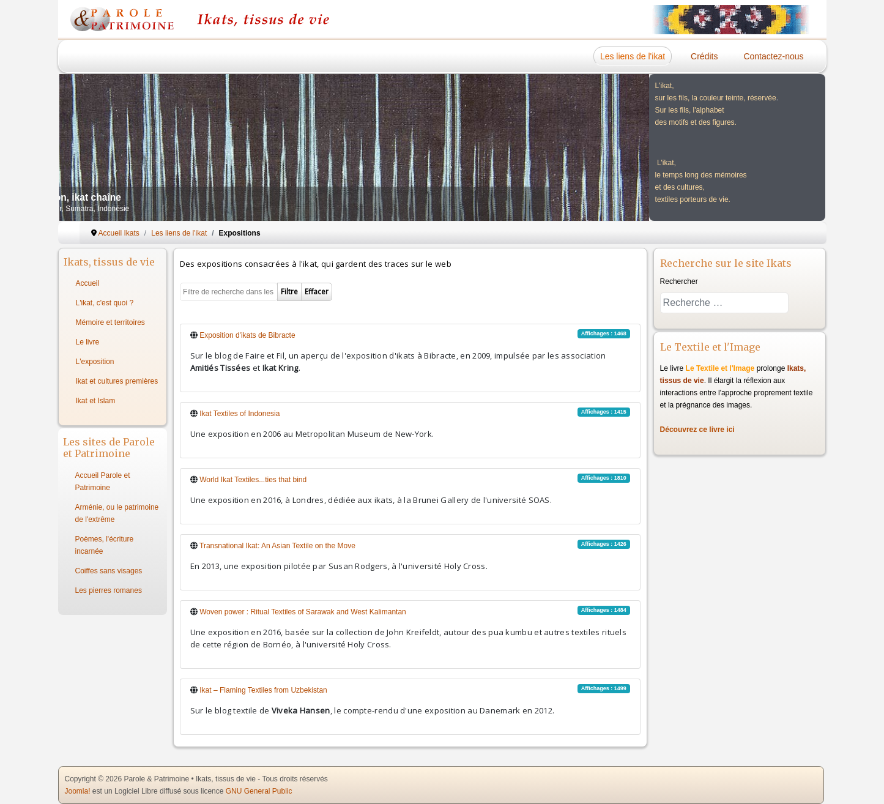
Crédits (704, 56)
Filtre (289, 291)
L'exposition (95, 361)
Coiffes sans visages (109, 571)
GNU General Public (259, 791)
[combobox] (724, 302)
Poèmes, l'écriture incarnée (104, 545)
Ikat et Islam (96, 400)
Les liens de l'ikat (632, 56)
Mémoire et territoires (110, 322)
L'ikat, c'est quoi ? (105, 303)
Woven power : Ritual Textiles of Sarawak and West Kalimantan (302, 612)
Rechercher (679, 281)
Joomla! (78, 791)
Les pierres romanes (108, 590)
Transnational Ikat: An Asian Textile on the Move (277, 546)
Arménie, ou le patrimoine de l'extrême (117, 513)
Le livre (88, 342)
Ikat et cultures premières (117, 381)
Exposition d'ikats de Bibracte (247, 335)
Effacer (317, 291)
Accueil (88, 283)
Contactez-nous (773, 56)
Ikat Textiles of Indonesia (239, 413)
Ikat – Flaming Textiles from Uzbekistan (263, 690)
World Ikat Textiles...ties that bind (252, 479)
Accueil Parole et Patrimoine (102, 481)
